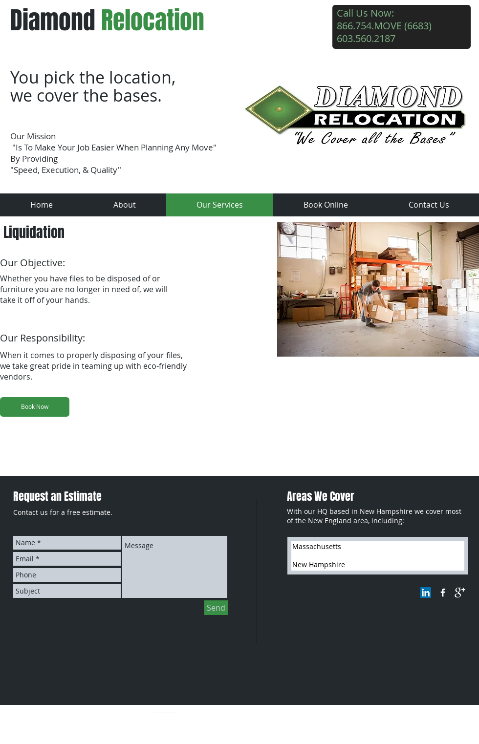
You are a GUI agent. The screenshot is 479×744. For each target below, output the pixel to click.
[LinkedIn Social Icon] (425, 592)
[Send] (216, 607)
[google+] (460, 592)
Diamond (107, 20)
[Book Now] (34, 407)
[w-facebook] (442, 592)
